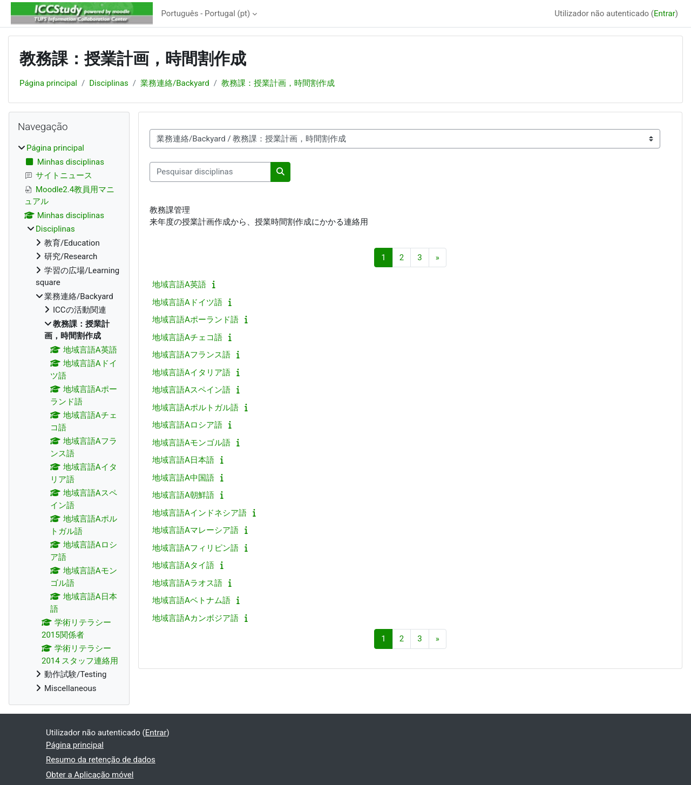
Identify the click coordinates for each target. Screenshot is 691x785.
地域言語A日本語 (183, 460)
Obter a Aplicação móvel (89, 775)
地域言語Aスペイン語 (191, 390)
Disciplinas (108, 83)
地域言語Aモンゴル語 (191, 443)
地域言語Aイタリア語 (191, 372)
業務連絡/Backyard (174, 83)
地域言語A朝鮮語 (183, 495)
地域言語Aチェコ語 (187, 337)
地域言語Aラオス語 (187, 583)
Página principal (48, 83)
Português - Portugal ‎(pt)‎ (205, 13)
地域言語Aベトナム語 (191, 600)
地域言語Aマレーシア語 (195, 530)
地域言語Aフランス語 (191, 355)
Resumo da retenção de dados (100, 759)
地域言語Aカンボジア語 (195, 618)
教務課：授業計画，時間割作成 (278, 83)
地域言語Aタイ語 (183, 565)
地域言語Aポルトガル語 (195, 407)
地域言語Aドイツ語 (187, 302)
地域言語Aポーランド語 (195, 319)
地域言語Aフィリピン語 (195, 548)
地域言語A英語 (179, 284)
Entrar (664, 13)
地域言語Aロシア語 (187, 425)
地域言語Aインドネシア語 (199, 513)
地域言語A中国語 (183, 478)
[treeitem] (69, 418)
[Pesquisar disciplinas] (210, 172)
